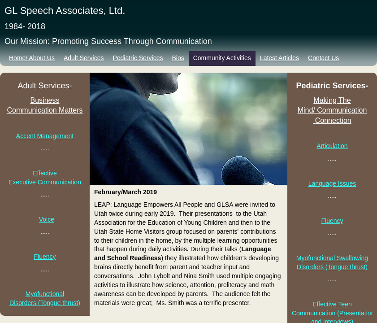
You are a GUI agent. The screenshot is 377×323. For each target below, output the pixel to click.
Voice (46, 219)
